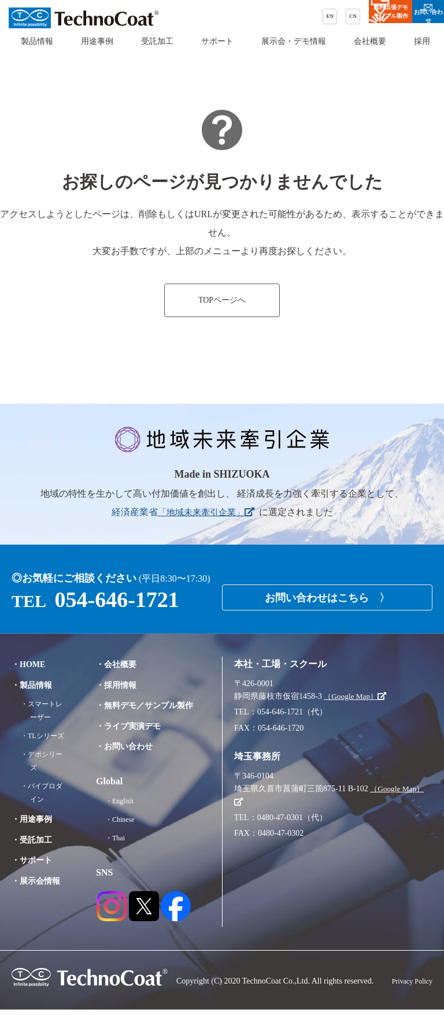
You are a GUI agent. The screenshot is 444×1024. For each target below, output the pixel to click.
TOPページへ (222, 300)
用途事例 (97, 51)
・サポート (35, 860)
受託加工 (157, 51)
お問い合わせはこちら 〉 (327, 593)
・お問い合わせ (133, 761)
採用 (422, 51)
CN (245, 18)
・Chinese (127, 834)
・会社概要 (124, 664)
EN (214, 18)
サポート (217, 51)
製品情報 (37, 51)
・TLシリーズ (46, 735)
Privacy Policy (408, 996)
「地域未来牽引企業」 (205, 512)
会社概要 (370, 51)
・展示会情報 (39, 880)
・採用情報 (124, 685)
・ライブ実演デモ (138, 740)
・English (126, 815)
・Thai (121, 852)
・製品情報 (35, 685)
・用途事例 (35, 819)
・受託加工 (35, 839)
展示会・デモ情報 (293, 51)
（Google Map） (357, 696)
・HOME (31, 664)
